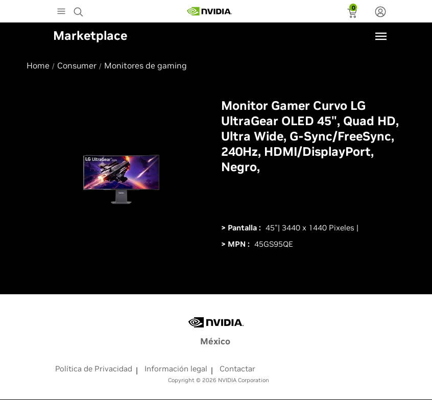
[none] (380, 13)
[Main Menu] (61, 12)
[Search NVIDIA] (80, 9)
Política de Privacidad (93, 368)
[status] (353, 14)
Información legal (176, 368)
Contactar (237, 368)
